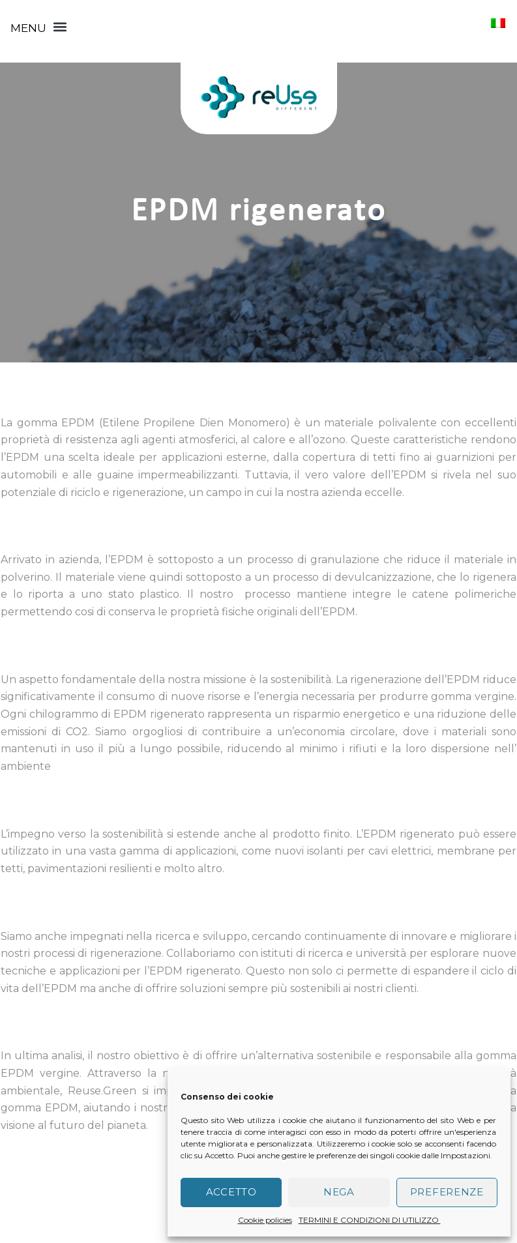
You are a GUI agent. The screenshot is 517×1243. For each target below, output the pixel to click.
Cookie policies (265, 1220)
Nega (339, 1192)
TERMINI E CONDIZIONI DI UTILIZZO (370, 1220)
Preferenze (447, 1192)
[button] (38, 26)
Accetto (231, 1192)
